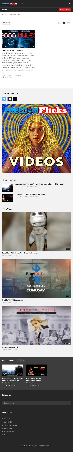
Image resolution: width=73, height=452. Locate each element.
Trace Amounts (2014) (10, 347)
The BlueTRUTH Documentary (13, 300)
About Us (7, 419)
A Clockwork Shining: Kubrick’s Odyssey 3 (29, 194)
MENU (4, 10)
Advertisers (8, 428)
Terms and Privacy (10, 425)
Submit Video (8, 422)
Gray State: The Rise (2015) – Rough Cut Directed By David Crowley (38, 184)
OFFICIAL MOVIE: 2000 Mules (12, 50)
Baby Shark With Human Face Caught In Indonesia (20, 253)
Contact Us (9, 432)
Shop (6, 435)
